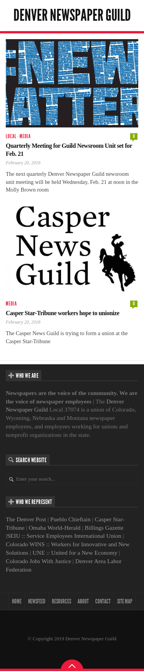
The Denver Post (26, 519)
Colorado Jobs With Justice (38, 561)
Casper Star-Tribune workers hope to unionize (62, 313)
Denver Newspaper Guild (72, 15)
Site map (124, 601)
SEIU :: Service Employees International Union (64, 535)
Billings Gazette (104, 527)
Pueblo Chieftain (70, 519)
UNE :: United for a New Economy (75, 552)
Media (25, 136)
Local (11, 136)
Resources (61, 601)
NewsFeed (36, 601)
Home (17, 601)
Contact (103, 601)
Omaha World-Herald (55, 527)
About (83, 601)
